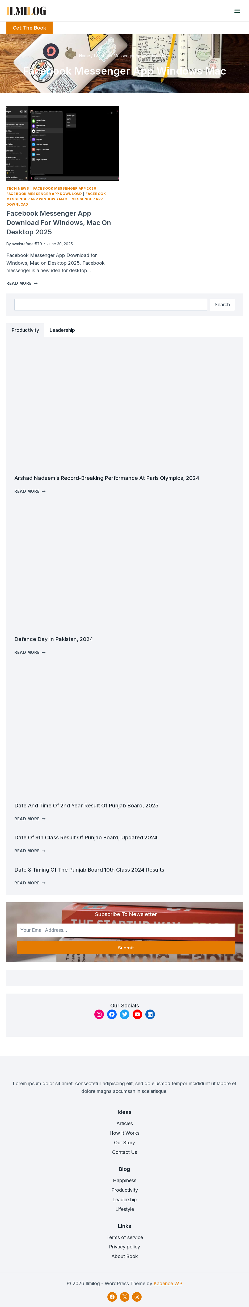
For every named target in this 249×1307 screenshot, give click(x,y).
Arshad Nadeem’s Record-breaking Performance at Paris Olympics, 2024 (106, 478)
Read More (21, 283)
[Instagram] (137, 1297)
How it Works (124, 1133)
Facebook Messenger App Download (44, 194)
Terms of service (124, 1237)
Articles (124, 1123)
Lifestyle (124, 1209)
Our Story (124, 1142)
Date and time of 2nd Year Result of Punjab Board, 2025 (86, 805)
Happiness (124, 1180)
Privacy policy (124, 1246)
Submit (126, 947)
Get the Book (29, 28)
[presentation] (62, 143)
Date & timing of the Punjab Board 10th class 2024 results (89, 870)
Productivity (124, 1190)
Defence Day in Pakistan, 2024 (53, 639)
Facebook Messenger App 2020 (64, 188)
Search (222, 304)
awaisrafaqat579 (27, 244)
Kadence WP (168, 1283)
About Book (124, 1256)
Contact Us (124, 1152)
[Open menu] (237, 10)
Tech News (17, 188)
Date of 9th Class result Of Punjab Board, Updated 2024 (86, 837)
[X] (124, 1297)
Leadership (124, 1199)
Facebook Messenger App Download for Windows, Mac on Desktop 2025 (58, 222)
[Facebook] (112, 1297)
